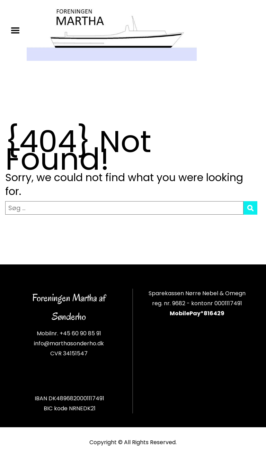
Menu (17, 30)
